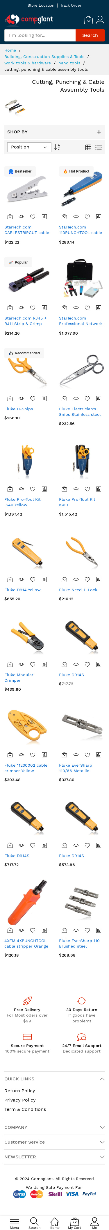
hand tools (70, 63)
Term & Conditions (25, 1109)
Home (10, 50)
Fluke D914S (71, 674)
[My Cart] (88, 20)
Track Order (70, 5)
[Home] (54, 1218)
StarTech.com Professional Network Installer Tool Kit (81, 324)
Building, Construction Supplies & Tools (45, 56)
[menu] (14, 1221)
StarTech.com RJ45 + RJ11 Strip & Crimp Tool (25, 324)
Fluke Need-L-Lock (78, 589)
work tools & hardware (28, 63)
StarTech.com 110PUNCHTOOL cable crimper (80, 233)
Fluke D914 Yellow (22, 589)
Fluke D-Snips (18, 409)
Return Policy (19, 1090)
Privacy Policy (20, 1100)
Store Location (41, 5)
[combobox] (40, 35)
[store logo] (29, 20)
